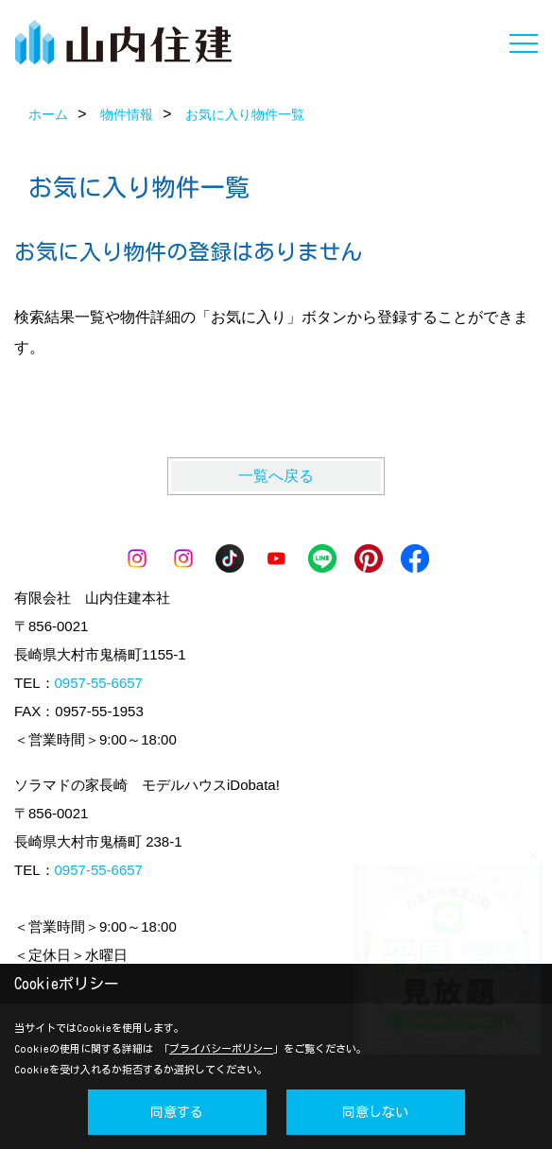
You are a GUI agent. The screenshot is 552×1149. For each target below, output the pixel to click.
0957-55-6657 (99, 683)
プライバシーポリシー (221, 1048)
